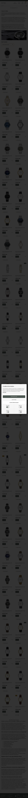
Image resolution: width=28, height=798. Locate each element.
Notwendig (7, 406)
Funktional (7, 411)
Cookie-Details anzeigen (14, 402)
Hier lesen (4, 392)
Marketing (20, 406)
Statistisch (20, 411)
